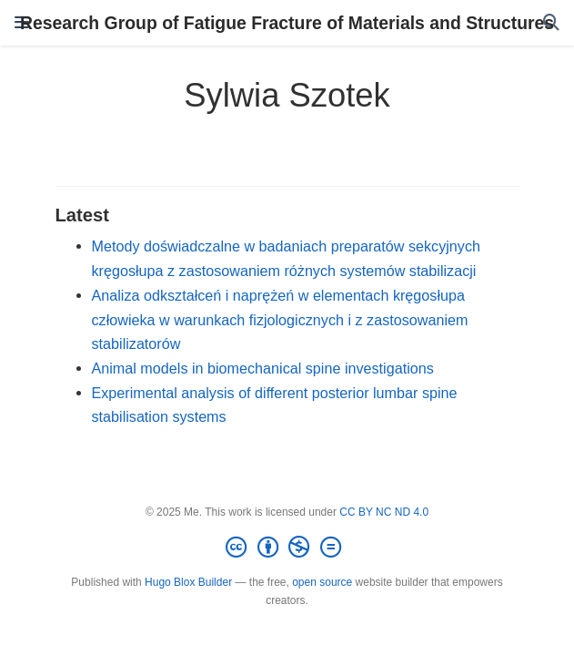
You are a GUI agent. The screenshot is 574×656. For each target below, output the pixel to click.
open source (322, 582)
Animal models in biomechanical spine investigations (263, 368)
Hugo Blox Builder (188, 582)
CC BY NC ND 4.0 (383, 512)
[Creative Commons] (286, 547)
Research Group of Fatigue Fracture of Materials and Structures (287, 23)
